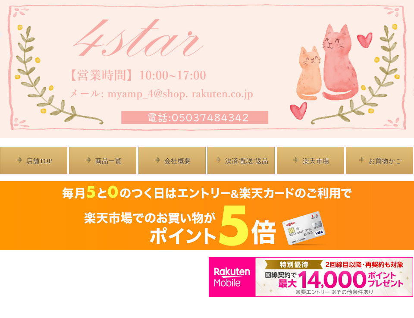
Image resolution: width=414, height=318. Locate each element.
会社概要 (177, 160)
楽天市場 (316, 160)
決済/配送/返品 (247, 160)
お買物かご (385, 160)
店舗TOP (39, 160)
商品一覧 (108, 160)
